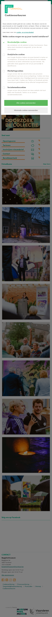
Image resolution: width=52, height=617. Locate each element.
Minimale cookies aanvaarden (26, 110)
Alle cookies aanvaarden (26, 103)
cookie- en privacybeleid (25, 32)
